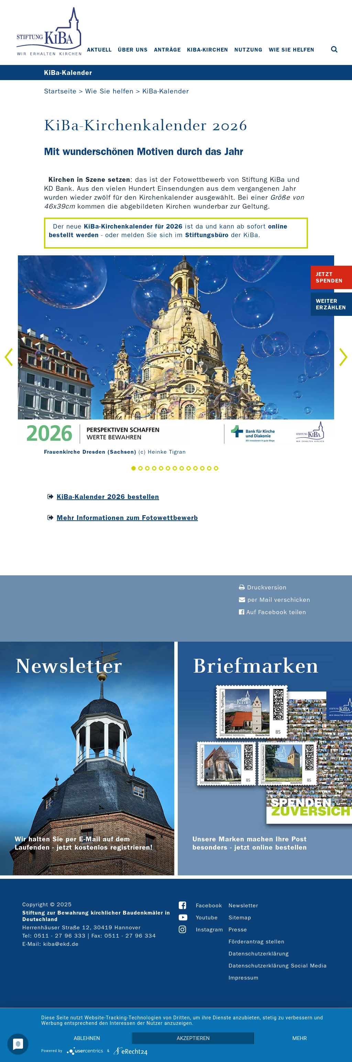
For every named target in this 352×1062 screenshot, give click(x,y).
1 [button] (133, 468)
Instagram (209, 929)
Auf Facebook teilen (272, 612)
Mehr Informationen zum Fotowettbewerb (127, 517)
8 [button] (181, 468)
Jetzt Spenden (329, 277)
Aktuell (99, 49)
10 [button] (195, 468)
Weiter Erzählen (331, 304)
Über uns (133, 49)
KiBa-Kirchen (207, 49)
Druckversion (263, 587)
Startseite (60, 91)
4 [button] (154, 468)
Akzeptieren (193, 1038)
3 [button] (147, 468)
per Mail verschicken (274, 600)
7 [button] (175, 468)
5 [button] (161, 468)
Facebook (209, 905)
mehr (300, 1038)
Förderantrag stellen (257, 941)
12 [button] (209, 468)
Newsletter (243, 905)
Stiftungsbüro (207, 235)
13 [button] (216, 468)
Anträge (167, 49)
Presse (238, 929)
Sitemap (240, 917)
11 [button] (202, 468)
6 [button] (168, 468)
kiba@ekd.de (61, 944)
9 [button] (188, 468)
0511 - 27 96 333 (60, 935)
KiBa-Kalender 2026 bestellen (108, 497)
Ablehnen (87, 1038)
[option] (176, 356)
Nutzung (248, 49)
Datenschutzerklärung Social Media (278, 965)
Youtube (207, 917)
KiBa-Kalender (165, 91)
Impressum (243, 977)
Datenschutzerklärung (259, 953)
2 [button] (140, 468)
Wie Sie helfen (292, 49)
